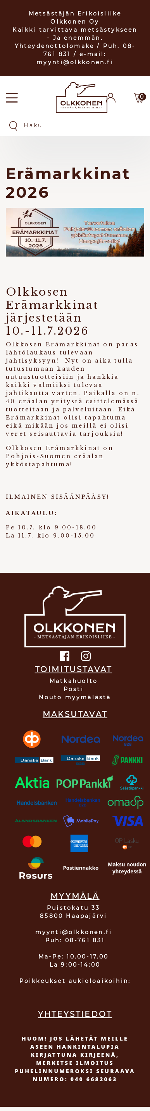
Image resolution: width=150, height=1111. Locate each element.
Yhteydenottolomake (55, 46)
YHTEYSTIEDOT (75, 1014)
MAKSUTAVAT (75, 714)
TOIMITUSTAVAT (73, 669)
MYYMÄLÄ (74, 896)
